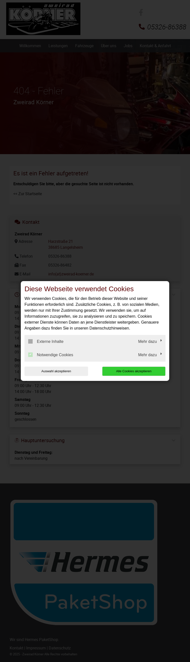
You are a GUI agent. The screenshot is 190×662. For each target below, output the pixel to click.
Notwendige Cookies (50, 354)
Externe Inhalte (46, 341)
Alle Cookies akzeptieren (133, 371)
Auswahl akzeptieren (56, 371)
